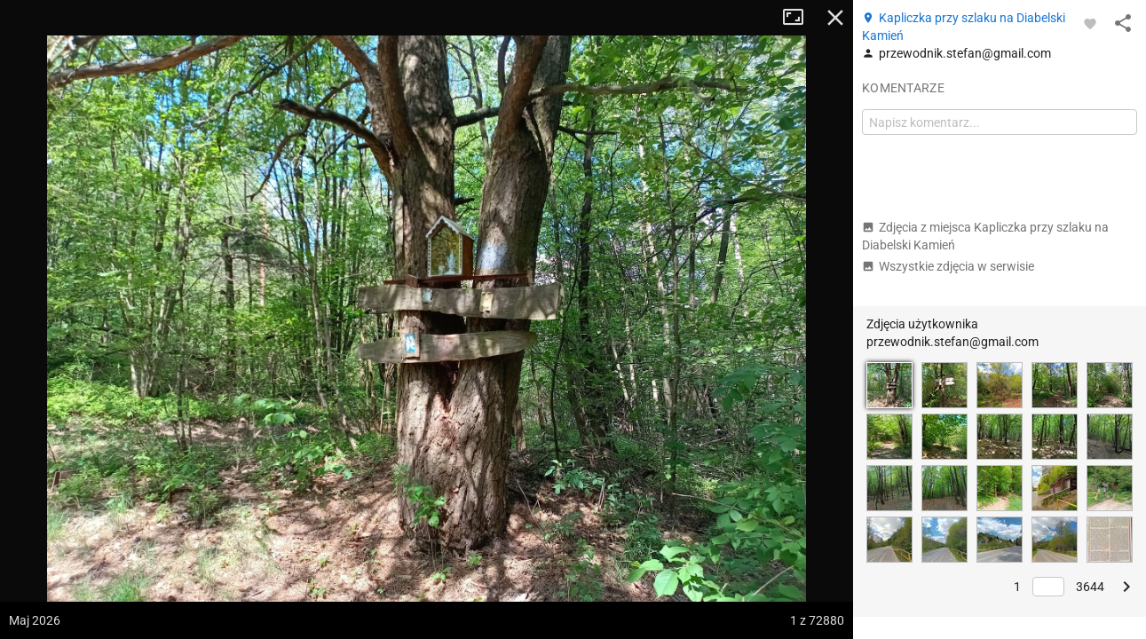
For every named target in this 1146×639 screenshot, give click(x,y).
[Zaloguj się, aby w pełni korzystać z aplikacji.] (1090, 23)
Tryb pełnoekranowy (800, 18)
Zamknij (835, 18)
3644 (1090, 587)
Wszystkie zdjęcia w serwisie (948, 266)
